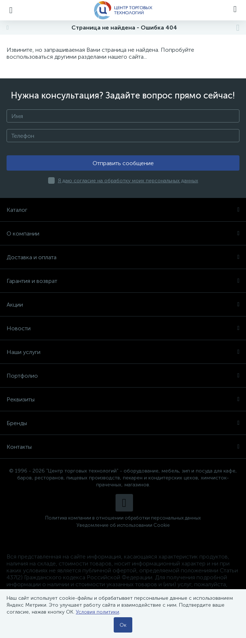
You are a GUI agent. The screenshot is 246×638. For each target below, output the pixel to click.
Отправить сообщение (123, 163)
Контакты (123, 446)
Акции (123, 304)
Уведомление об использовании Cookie (123, 525)
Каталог (123, 209)
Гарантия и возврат (123, 280)
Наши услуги (123, 352)
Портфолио (123, 375)
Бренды (123, 423)
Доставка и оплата (123, 257)
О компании (123, 233)
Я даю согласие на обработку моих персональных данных (128, 181)
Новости (123, 328)
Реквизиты (123, 399)
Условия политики (97, 612)
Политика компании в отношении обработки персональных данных (123, 518)
